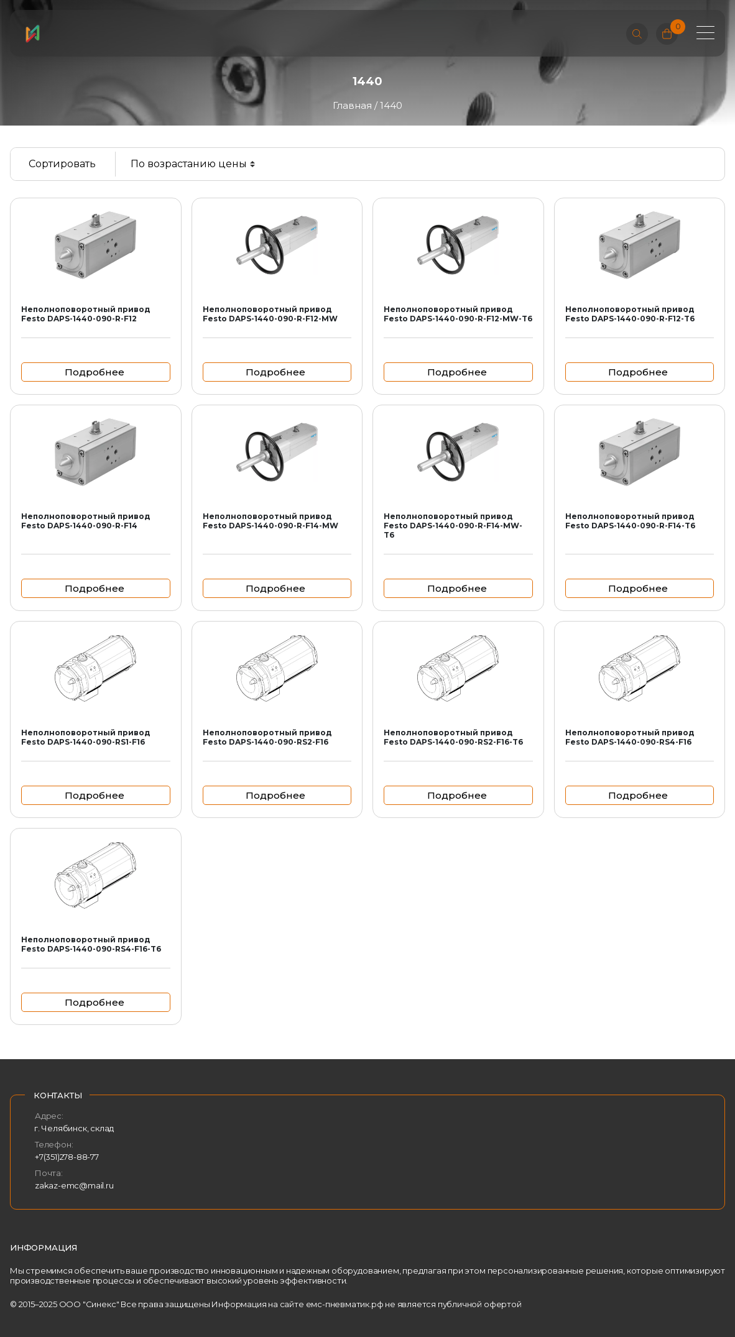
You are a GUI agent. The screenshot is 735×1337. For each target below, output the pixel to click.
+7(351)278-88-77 (67, 1157)
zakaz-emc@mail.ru (74, 1185)
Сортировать (62, 164)
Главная (352, 105)
